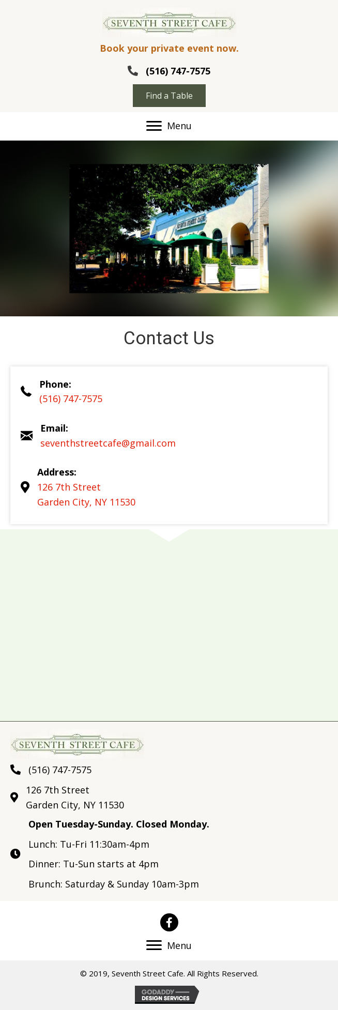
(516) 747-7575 (178, 71)
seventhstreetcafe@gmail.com (108, 443)
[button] (169, 95)
